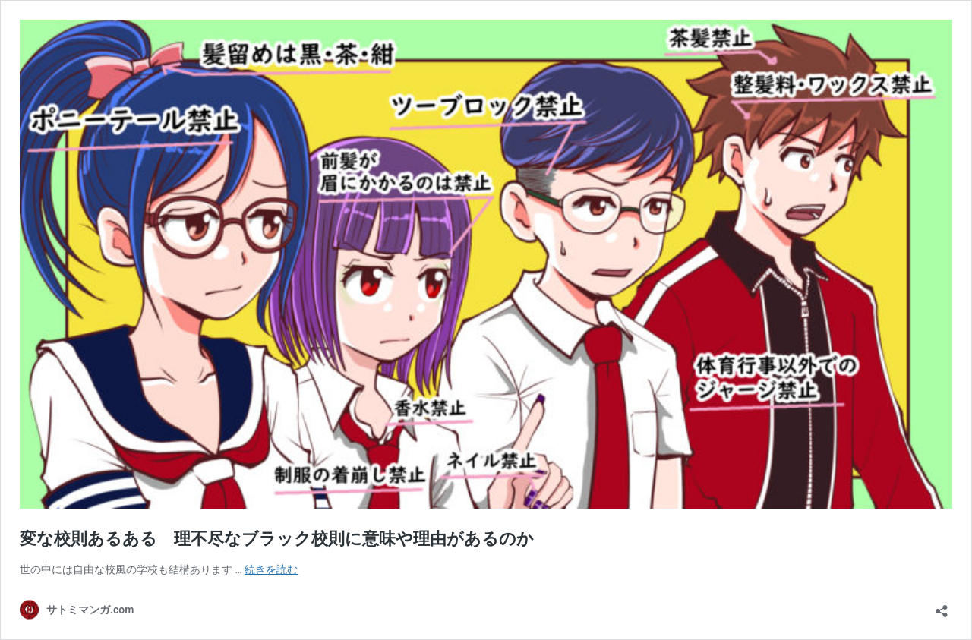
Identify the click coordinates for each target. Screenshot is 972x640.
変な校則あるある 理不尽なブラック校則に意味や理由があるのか (277, 538)
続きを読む (271, 569)
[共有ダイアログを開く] (941, 606)
